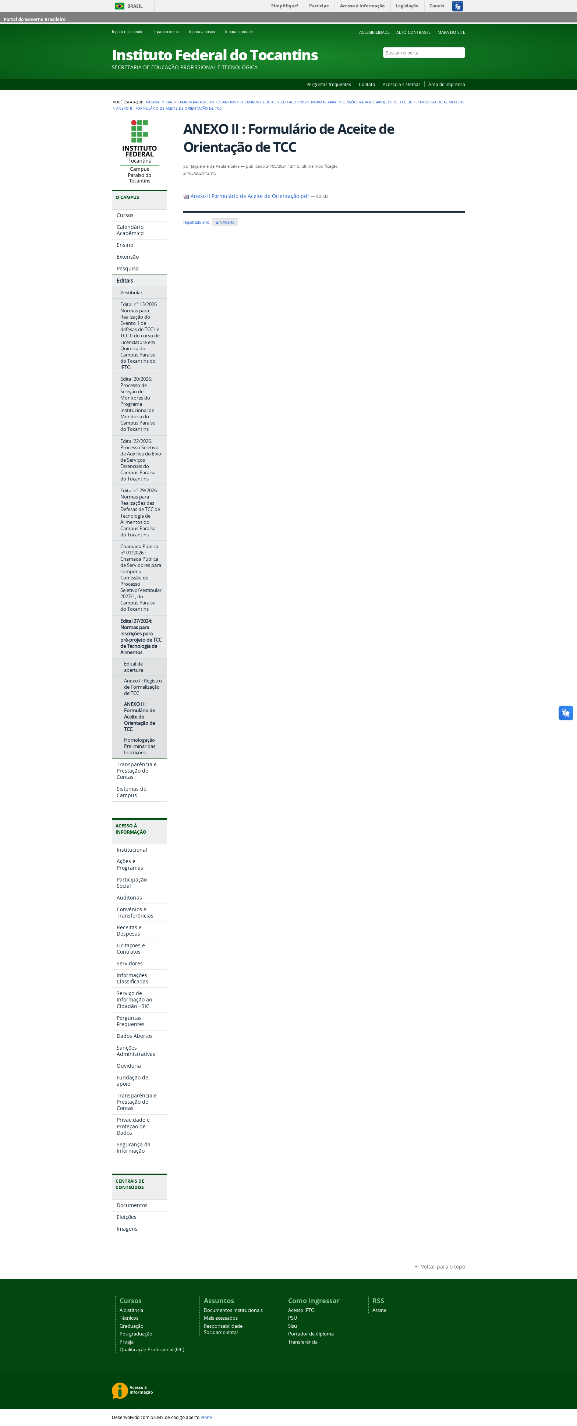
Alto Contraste (413, 32)
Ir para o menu (169, 31)
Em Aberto (225, 222)
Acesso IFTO (301, 1310)
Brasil (135, 6)
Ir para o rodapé (242, 31)
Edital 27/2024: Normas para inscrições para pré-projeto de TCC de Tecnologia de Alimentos (372, 101)
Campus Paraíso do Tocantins (206, 101)
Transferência (303, 1342)
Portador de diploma (311, 1334)
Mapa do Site (451, 32)
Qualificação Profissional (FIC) (152, 1350)
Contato (367, 84)
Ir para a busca (205, 31)
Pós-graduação (136, 1334)
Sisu (292, 1326)
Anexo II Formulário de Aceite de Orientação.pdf (247, 196)
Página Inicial (159, 101)
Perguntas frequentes (329, 84)
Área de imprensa (446, 84)
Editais (269, 101)
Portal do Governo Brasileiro (35, 19)
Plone (206, 1417)
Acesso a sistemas (402, 84)
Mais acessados (221, 1318)
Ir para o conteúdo (131, 31)
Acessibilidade (374, 32)
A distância (131, 1310)
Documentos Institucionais (233, 1310)
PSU (292, 1318)
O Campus (249, 101)
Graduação (132, 1326)
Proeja (127, 1342)
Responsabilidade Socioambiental (223, 1329)
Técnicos (129, 1318)
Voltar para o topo (443, 1266)
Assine (379, 1310)
